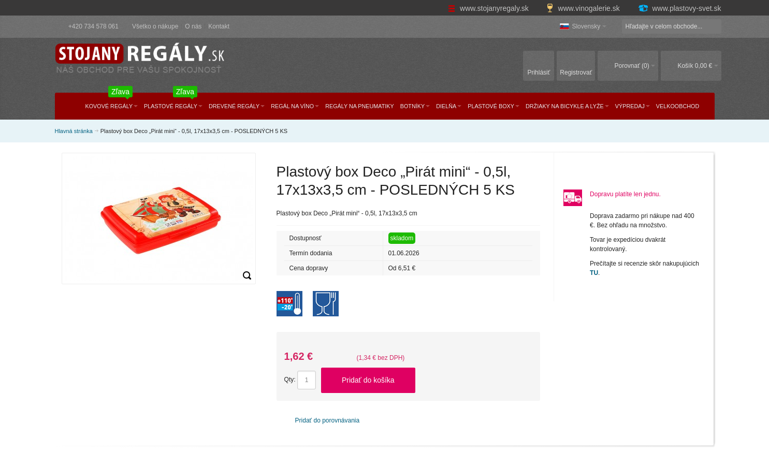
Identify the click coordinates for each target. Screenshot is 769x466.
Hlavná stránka (74, 131)
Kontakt (218, 26)
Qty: (290, 379)
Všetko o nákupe (155, 26)
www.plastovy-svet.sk (679, 8)
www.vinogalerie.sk (584, 8)
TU (594, 272)
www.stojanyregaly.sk (489, 8)
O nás (193, 26)
